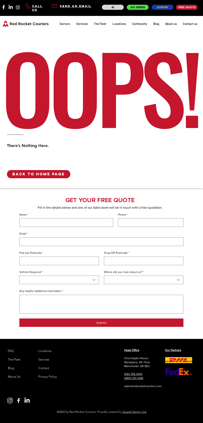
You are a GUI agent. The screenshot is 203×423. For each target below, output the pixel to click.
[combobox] (59, 280)
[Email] (100, 242)
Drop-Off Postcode (116, 253)
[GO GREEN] (138, 7)
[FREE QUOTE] (187, 7)
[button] (38, 174)
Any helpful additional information (41, 291)
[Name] (65, 222)
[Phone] (149, 222)
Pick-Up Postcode (31, 253)
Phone (123, 215)
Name (24, 215)
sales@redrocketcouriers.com (142, 386)
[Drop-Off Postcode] (142, 261)
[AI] (113, 7)
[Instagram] (17, 7)
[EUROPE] (162, 7)
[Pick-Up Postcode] (58, 261)
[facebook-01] (3, 7)
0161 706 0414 (133, 374)
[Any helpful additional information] (101, 304)
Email (23, 234)
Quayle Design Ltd (134, 412)
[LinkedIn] (10, 7)
